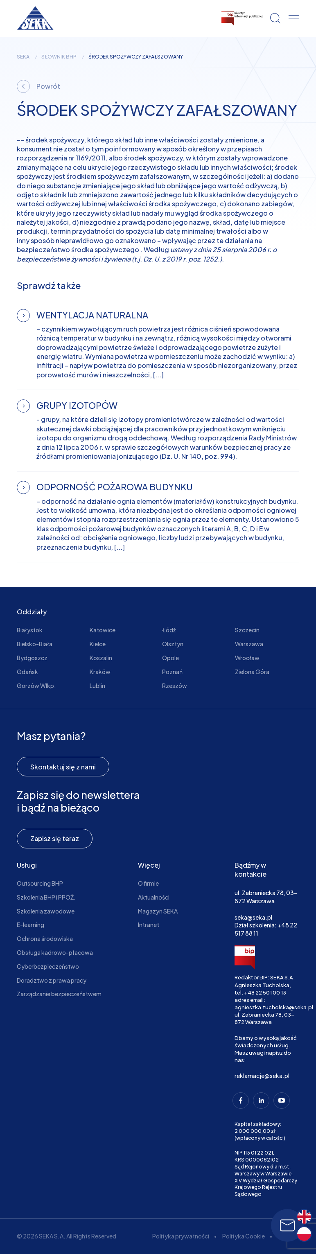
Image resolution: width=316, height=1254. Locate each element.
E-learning (30, 924)
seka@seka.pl (253, 917)
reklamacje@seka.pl (262, 1075)
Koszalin (101, 657)
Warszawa (249, 643)
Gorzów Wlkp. (36, 685)
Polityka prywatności (180, 1236)
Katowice (102, 630)
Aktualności (153, 897)
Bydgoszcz (32, 657)
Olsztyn (172, 643)
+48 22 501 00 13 (265, 992)
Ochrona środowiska (45, 938)
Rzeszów (174, 685)
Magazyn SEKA (158, 911)
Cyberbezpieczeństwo (48, 966)
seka (23, 57)
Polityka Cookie (243, 1236)
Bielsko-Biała (34, 643)
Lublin (97, 685)
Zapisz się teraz (54, 838)
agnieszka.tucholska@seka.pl (274, 1007)
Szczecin (247, 630)
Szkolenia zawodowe (45, 911)
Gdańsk (27, 671)
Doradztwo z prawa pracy (51, 980)
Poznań (172, 671)
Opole (170, 657)
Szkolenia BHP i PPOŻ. (46, 897)
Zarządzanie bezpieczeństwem (59, 993)
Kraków (100, 671)
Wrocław (247, 657)
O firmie (148, 883)
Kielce (98, 643)
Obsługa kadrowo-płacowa (55, 952)
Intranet (148, 924)
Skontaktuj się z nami (63, 766)
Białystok (30, 630)
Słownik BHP (59, 57)
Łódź (169, 630)
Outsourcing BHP (40, 883)
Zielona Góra (252, 671)
